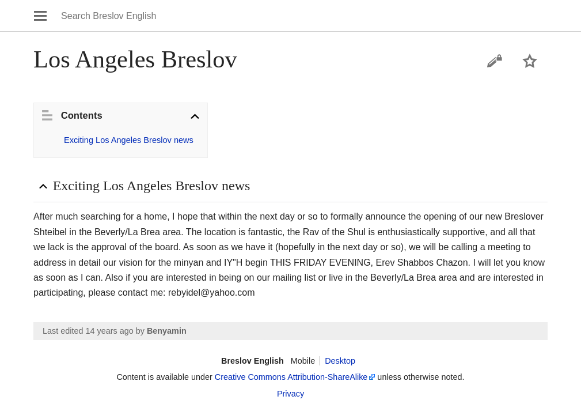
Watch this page (530, 61)
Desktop (340, 360)
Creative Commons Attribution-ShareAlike (291, 377)
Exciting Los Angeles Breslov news (128, 140)
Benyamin (167, 330)
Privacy (290, 393)
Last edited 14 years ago (88, 330)
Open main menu (40, 15)
